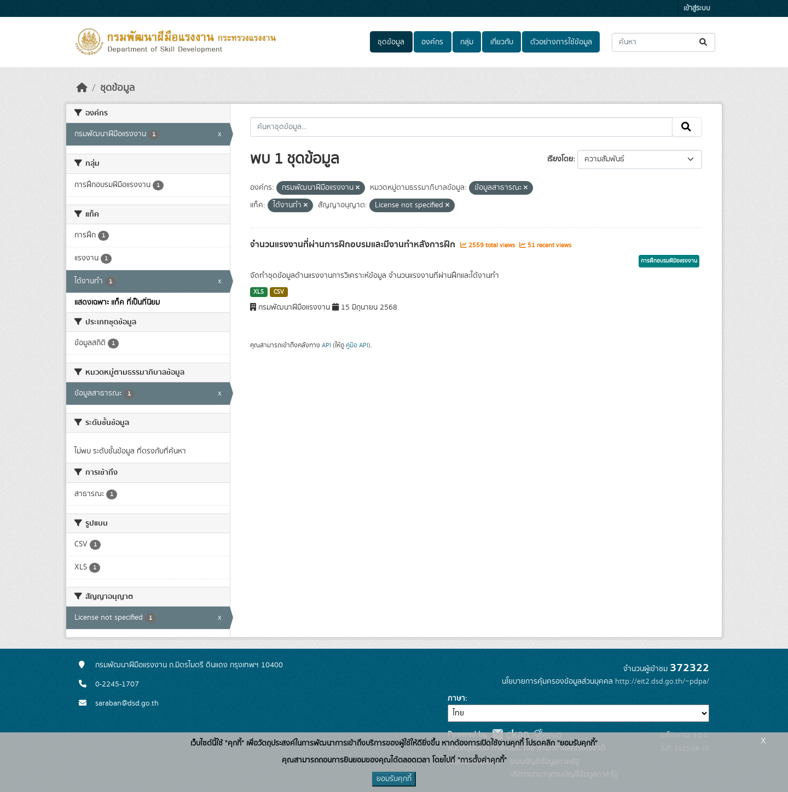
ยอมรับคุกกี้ (394, 778)
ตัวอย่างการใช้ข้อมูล (561, 42)
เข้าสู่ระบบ (696, 8)
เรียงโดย (560, 159)
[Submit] (704, 42)
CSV (279, 292)
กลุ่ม (466, 42)
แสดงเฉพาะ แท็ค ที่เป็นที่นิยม (117, 302)
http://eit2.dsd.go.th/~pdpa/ (662, 681)
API (326, 345)
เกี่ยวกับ (501, 42)
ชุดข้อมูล (391, 42)
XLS (258, 292)
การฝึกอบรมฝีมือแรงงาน (669, 261)
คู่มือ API (357, 345)
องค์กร (432, 42)
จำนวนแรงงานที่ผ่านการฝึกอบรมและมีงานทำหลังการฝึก (353, 244)
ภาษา (456, 698)
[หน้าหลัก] (82, 88)
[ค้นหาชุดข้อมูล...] (663, 42)
